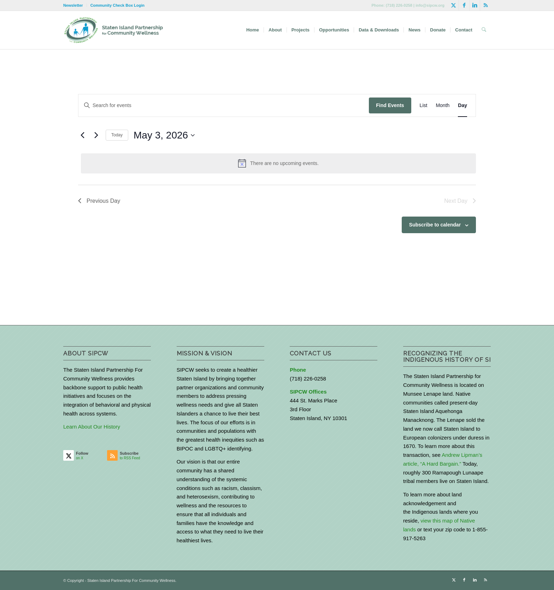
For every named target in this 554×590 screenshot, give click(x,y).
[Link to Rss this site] (485, 5)
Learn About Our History (91, 427)
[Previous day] (82, 135)
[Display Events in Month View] (442, 105)
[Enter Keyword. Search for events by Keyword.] (223, 105)
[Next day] (96, 135)
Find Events (390, 105)
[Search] (484, 30)
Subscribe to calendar (435, 225)
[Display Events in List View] (424, 105)
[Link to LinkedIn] (475, 5)
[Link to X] (453, 5)
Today (117, 134)
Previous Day (99, 201)
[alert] (278, 163)
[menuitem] (75, 5)
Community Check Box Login (117, 5)
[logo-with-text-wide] (113, 30)
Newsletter (73, 5)
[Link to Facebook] (464, 5)
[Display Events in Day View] (462, 105)
